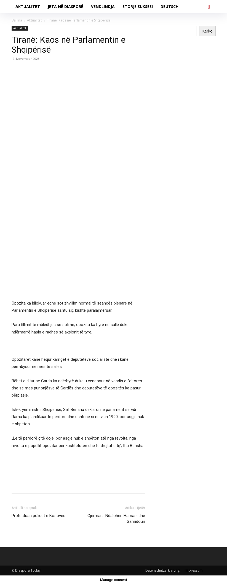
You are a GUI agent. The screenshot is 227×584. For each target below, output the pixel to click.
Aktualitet (34, 20)
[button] (209, 6)
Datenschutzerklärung (162, 570)
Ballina (17, 20)
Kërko (207, 31)
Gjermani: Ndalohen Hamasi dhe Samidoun (116, 518)
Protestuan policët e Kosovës (38, 515)
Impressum (193, 570)
